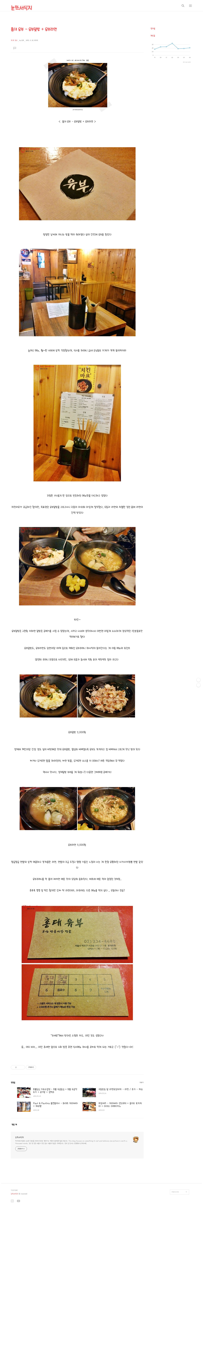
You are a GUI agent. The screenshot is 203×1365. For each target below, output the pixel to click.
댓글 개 (14, 1207)
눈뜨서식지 (21, 8)
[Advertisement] (77, 1076)
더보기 (142, 1165)
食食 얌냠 (14, 40)
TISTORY (14, 1273)
